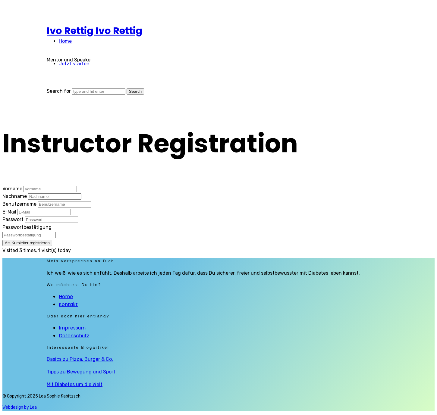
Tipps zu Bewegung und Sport (81, 372)
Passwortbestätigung (27, 227)
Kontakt (68, 304)
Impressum (72, 327)
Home (65, 41)
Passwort (13, 219)
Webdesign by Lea (19, 407)
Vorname (13, 189)
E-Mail (9, 212)
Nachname (15, 196)
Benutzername (20, 204)
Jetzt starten (74, 64)
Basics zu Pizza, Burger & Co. (80, 359)
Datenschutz (74, 335)
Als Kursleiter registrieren (27, 243)
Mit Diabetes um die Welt (74, 384)
